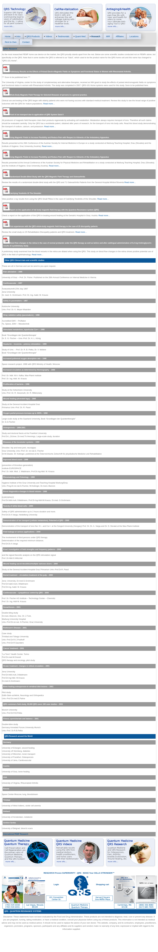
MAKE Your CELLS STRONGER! (98, 873)
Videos (48, 36)
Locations (133, 36)
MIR (108, 36)
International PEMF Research (15, 834)
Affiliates (120, 36)
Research (95, 36)
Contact (25, 42)
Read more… (49, 104)
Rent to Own (11, 42)
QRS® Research (10, 49)
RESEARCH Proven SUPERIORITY (59, 873)
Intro (18, 36)
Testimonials (63, 36)
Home (7, 36)
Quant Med (80, 36)
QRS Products (33, 36)
